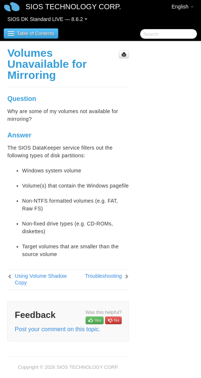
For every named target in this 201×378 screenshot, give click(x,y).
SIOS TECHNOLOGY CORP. (73, 7)
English (182, 7)
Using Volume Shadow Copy (41, 279)
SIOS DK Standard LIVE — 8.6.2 (47, 19)
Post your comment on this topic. (57, 329)
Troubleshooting (103, 276)
